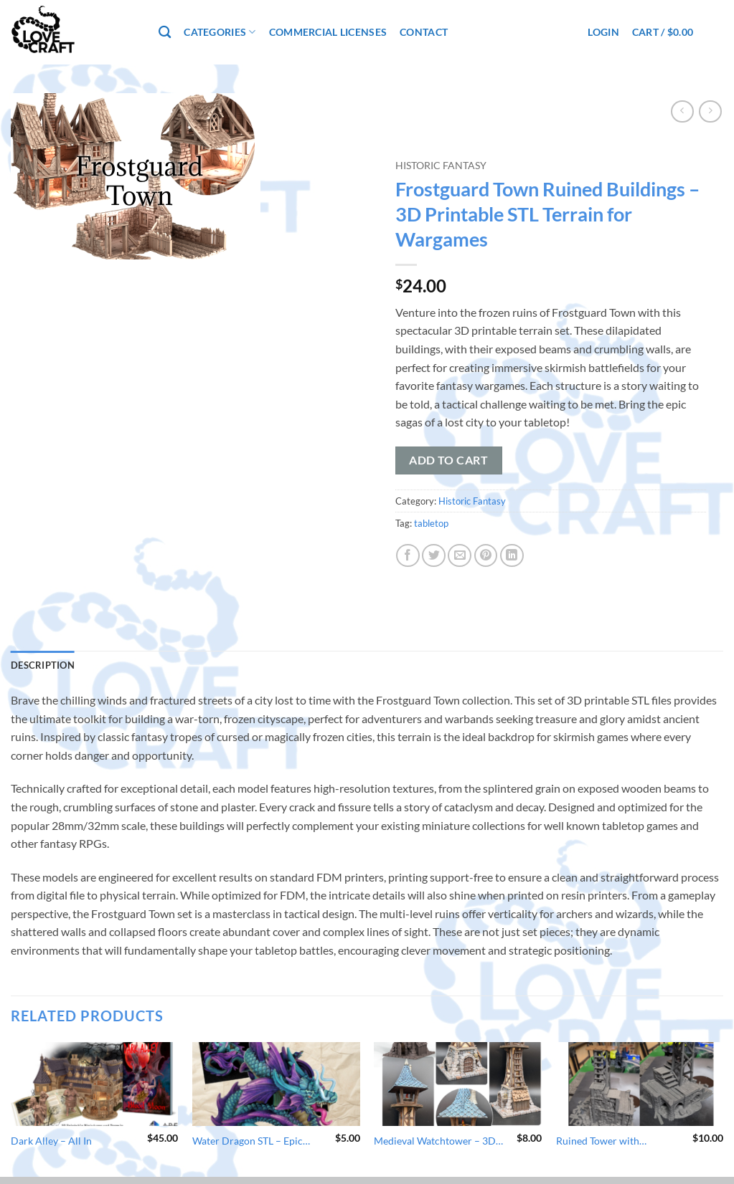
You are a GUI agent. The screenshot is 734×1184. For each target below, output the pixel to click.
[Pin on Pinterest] (486, 556)
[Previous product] (710, 111)
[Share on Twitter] (434, 556)
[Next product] (682, 111)
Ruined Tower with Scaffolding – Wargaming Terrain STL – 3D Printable (614, 1141)
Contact (424, 32)
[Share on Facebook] (408, 556)
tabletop (431, 523)
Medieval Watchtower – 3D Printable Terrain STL (435, 1141)
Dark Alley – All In (51, 1141)
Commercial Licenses (328, 32)
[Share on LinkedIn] (512, 556)
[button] (603, 31)
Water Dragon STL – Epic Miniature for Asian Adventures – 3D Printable (251, 1141)
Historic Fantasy (440, 165)
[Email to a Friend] (459, 556)
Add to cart (448, 460)
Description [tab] (43, 665)
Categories (219, 32)
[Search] (165, 32)
